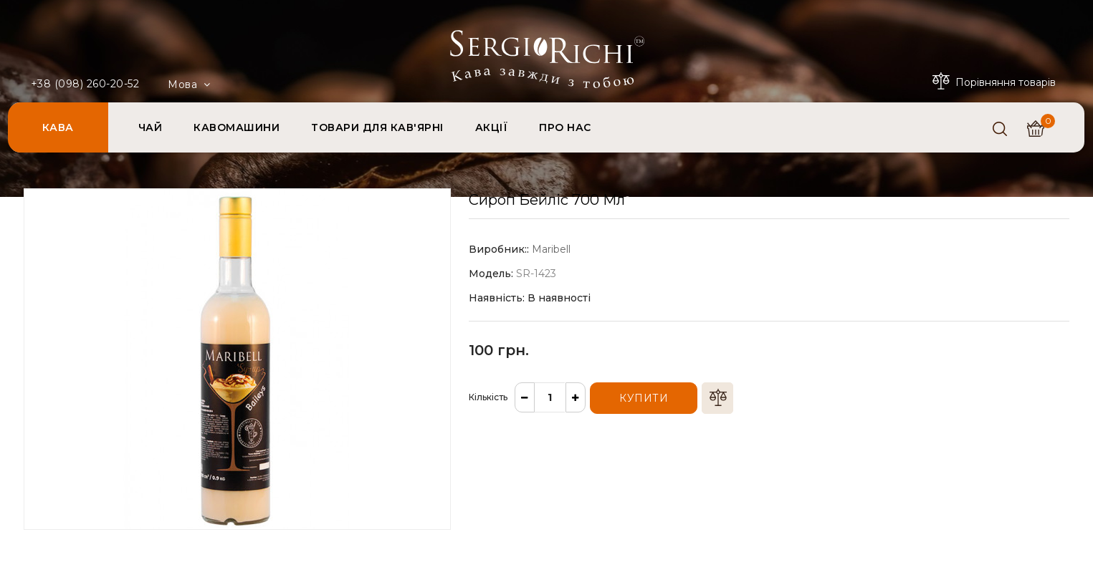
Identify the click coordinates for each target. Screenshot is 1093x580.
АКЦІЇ (491, 127)
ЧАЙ (150, 127)
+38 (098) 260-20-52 (85, 84)
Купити (643, 398)
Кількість (488, 397)
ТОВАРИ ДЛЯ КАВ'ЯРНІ (377, 127)
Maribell (551, 249)
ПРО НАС (565, 127)
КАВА (58, 127)
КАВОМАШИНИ (237, 127)
